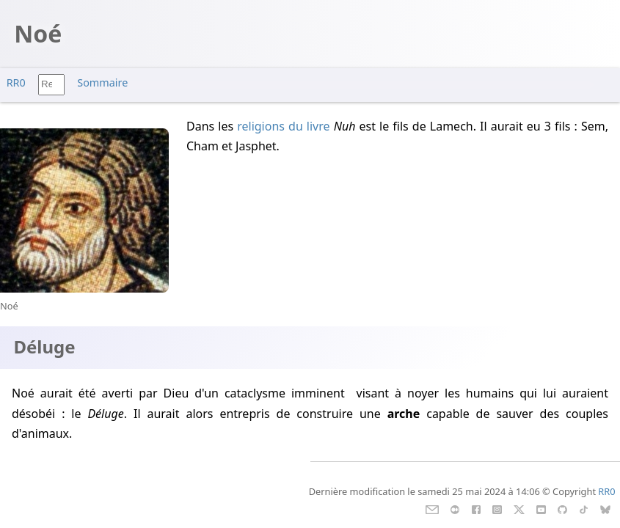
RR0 (16, 82)
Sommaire (102, 82)
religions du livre (283, 126)
